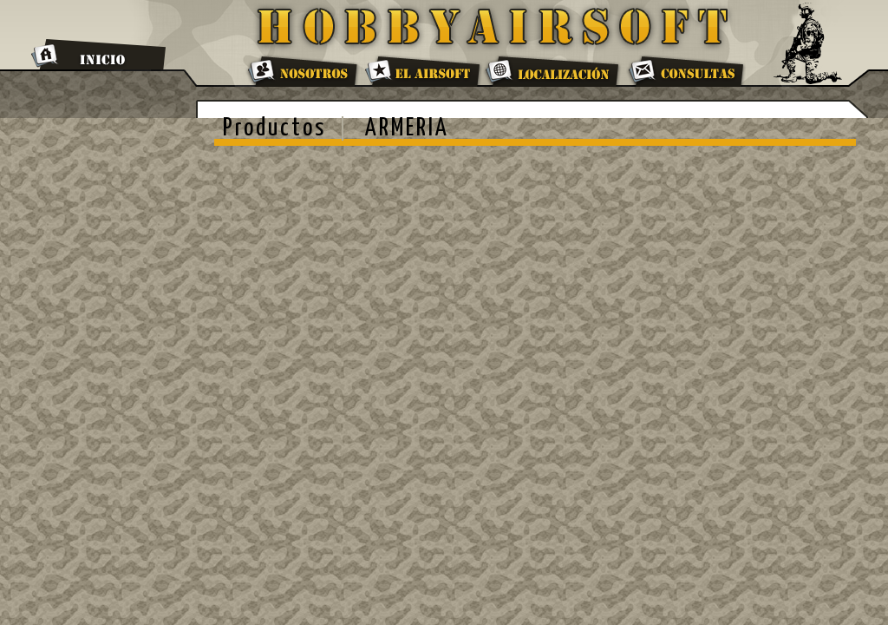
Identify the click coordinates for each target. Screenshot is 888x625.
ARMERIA (407, 128)
